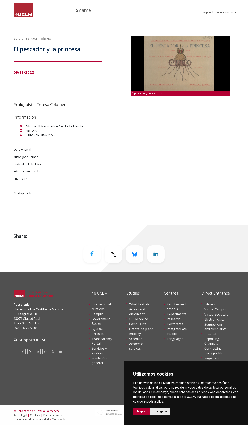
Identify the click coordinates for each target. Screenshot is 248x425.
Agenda (97, 329)
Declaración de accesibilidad (31, 419)
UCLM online (138, 319)
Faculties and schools (176, 306)
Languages (175, 339)
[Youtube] (53, 351)
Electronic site (214, 319)
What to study (139, 304)
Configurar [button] (160, 411)
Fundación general (99, 360)
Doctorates (175, 324)
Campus (97, 314)
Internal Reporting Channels (211, 339)
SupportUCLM (32, 339)
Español (208, 12)
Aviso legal (20, 415)
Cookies (35, 415)
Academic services (136, 346)
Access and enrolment (137, 311)
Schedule (135, 339)
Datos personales (54, 415)
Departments (176, 314)
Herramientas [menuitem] (225, 12)
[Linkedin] (156, 254)
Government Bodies (101, 321)
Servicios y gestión (99, 350)
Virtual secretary (216, 314)
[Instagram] (45, 351)
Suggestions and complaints (215, 326)
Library (209, 304)
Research (173, 319)
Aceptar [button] (141, 411)
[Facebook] (92, 254)
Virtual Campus (215, 309)
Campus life (137, 324)
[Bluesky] (134, 254)
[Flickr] (60, 351)
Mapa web (58, 419)
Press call (98, 334)
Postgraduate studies (177, 331)
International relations (101, 306)
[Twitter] (113, 254)
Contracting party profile (213, 350)
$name (83, 10)
